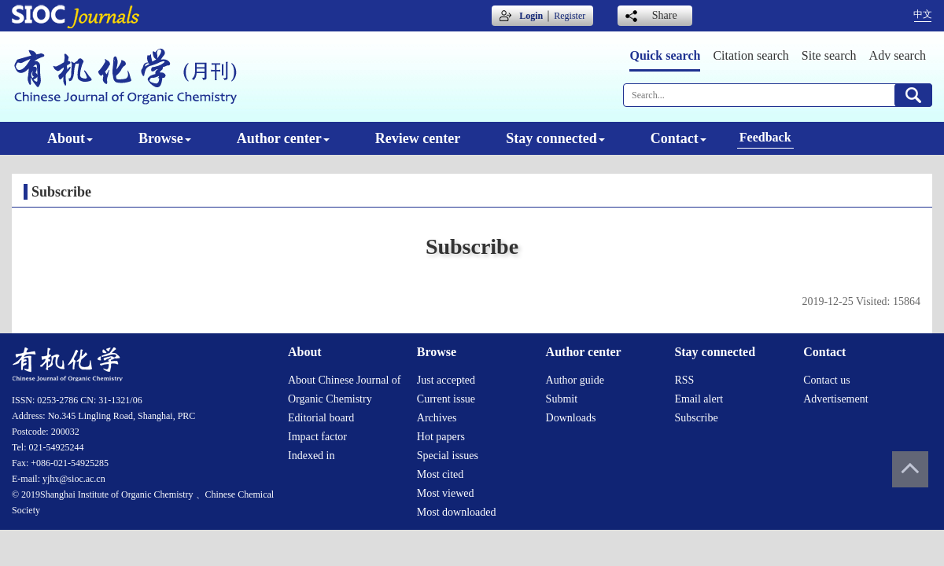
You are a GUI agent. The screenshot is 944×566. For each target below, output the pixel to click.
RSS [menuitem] (684, 380)
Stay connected (555, 138)
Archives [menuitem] (437, 418)
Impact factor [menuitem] (317, 437)
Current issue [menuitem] (446, 399)
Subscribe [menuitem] (695, 418)
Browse (164, 138)
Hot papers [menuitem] (441, 437)
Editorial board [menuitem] (321, 418)
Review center (417, 138)
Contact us (826, 380)
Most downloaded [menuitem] (456, 512)
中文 (922, 14)
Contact (678, 138)
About (70, 138)
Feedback (765, 137)
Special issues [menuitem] (447, 455)
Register (569, 15)
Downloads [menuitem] (571, 418)
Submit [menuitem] (561, 399)
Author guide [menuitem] (575, 380)
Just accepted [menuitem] (446, 380)
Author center (283, 138)
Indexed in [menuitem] (311, 455)
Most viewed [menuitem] (445, 493)
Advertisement (835, 399)
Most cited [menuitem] (440, 474)
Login (531, 15)
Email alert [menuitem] (698, 399)
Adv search (897, 55)
